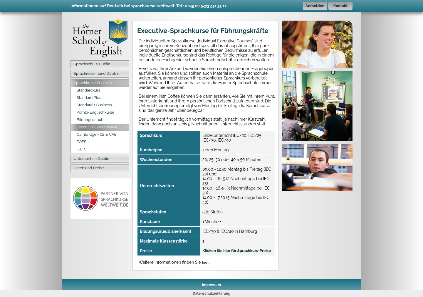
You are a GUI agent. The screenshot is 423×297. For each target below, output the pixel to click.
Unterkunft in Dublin (91, 158)
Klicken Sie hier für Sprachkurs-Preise (236, 250)
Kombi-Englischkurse (95, 112)
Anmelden (315, 6)
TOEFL (83, 142)
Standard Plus (89, 97)
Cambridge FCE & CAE (97, 134)
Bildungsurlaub (90, 119)
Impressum (211, 285)
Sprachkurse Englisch (93, 83)
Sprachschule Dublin (92, 64)
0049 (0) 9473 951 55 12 (205, 6)
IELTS (81, 149)
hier (205, 262)
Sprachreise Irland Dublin (96, 73)
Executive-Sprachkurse (97, 127)
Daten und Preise (89, 168)
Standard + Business (94, 105)
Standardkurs (88, 90)
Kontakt (340, 6)
